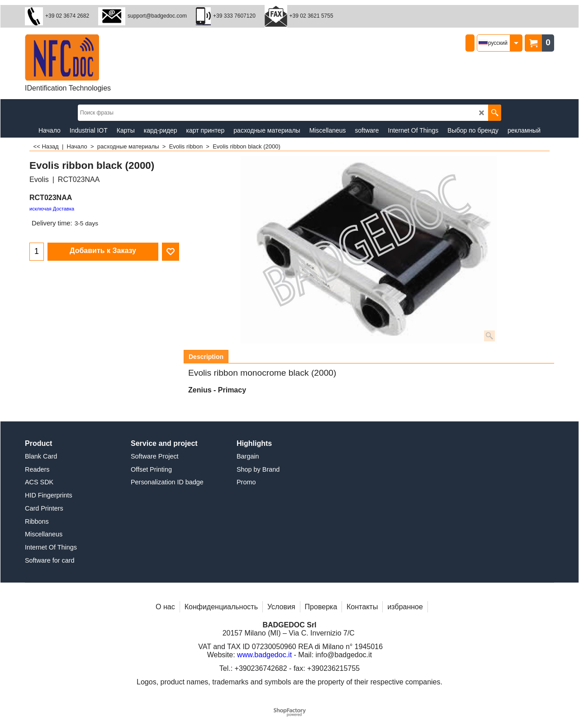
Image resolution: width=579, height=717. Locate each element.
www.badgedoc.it (264, 655)
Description (206, 356)
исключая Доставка (51, 208)
